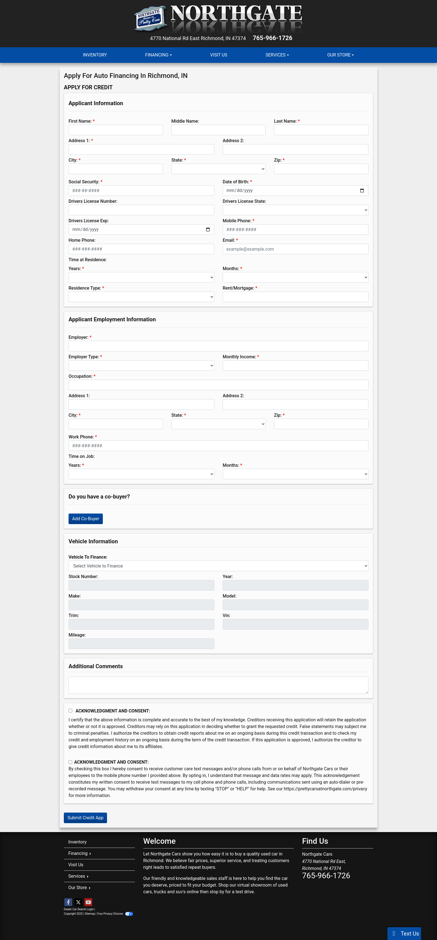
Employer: (78, 336)
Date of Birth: (236, 181)
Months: (231, 268)
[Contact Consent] (70, 761)
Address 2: (233, 140)
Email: (229, 239)
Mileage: (77, 634)
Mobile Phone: (237, 220)
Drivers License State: (244, 200)
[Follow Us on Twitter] (78, 902)
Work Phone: (81, 436)
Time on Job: (81, 455)
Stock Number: (83, 576)
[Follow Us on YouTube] (88, 902)
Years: (75, 268)
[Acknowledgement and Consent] (70, 710)
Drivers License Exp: (89, 220)
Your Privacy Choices (115, 913)
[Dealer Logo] (219, 18)
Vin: (226, 615)
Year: (228, 576)
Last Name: (285, 120)
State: (177, 159)
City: (73, 159)
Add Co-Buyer (85, 518)
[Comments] (218, 684)
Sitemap (90, 913)
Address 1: (79, 140)
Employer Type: (84, 356)
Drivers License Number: (93, 200)
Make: (75, 595)
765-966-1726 (272, 37)
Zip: (277, 159)
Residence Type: (85, 287)
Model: (229, 595)
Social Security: (84, 181)
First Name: (80, 120)
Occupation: (81, 375)
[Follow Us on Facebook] (68, 902)
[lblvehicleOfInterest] (218, 565)
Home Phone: (82, 239)
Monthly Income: (239, 356)
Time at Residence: (88, 259)
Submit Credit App (85, 817)
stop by (217, 891)
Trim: (74, 615)
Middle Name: (185, 120)
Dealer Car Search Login (79, 908)
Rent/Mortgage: (238, 287)
